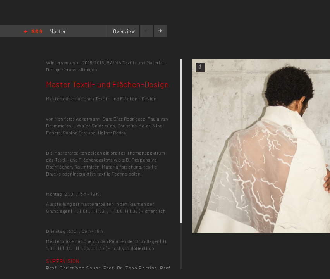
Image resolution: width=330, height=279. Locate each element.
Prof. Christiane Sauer (73, 268)
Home (33, 32)
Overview (124, 31)
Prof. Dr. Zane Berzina (130, 268)
